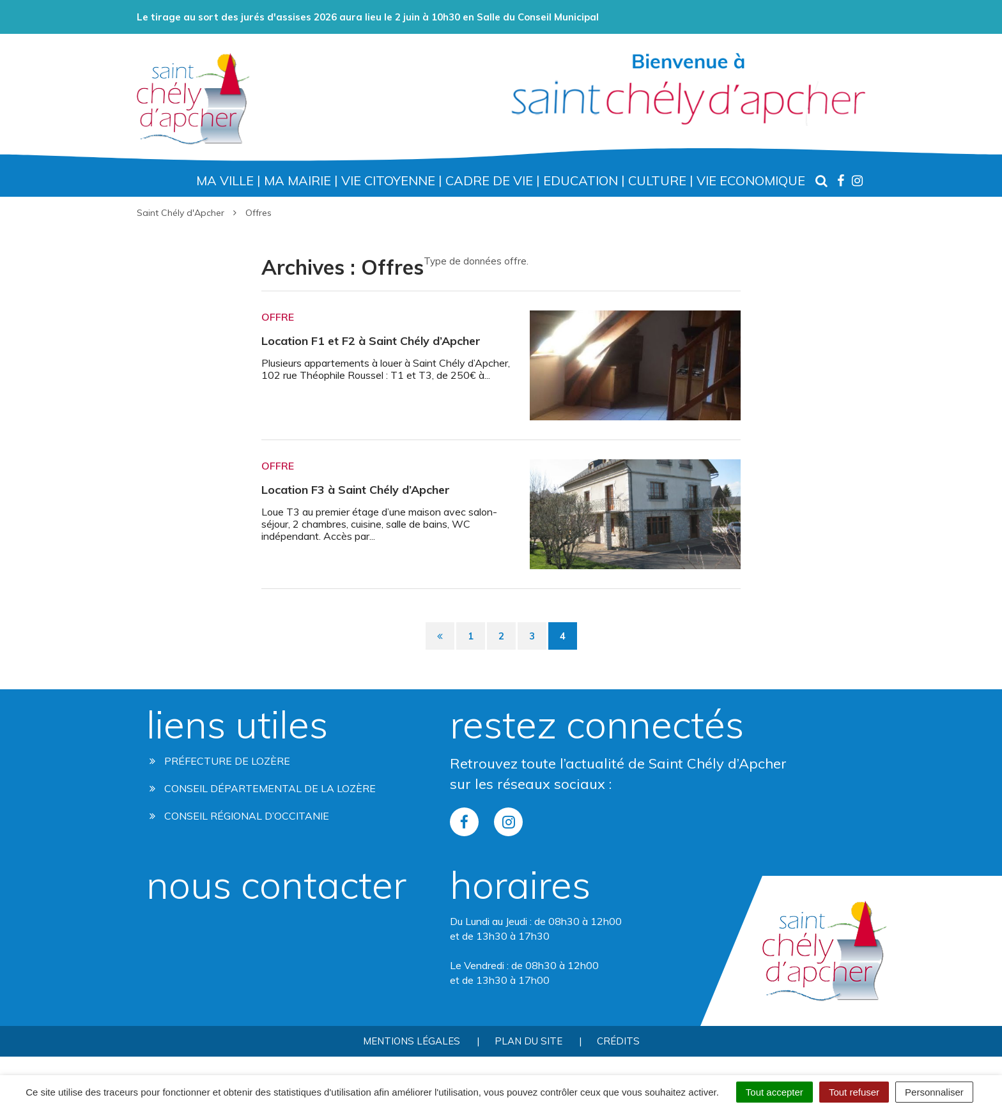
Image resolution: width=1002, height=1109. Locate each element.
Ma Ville (225, 180)
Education (580, 180)
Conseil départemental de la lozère (263, 788)
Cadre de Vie (489, 180)
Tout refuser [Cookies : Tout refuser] (854, 1092)
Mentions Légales (411, 1041)
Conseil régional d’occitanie (239, 815)
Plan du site (528, 1041)
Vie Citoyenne (388, 180)
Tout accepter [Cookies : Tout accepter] (774, 1092)
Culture (657, 180)
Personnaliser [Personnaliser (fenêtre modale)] (934, 1092)
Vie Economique (751, 180)
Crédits (618, 1041)
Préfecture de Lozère (220, 760)
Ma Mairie (297, 180)
